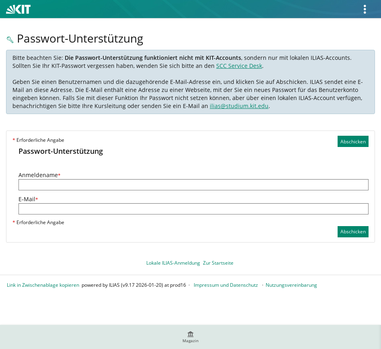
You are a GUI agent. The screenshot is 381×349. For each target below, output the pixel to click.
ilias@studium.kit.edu (239, 106)
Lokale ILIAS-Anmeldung (173, 262)
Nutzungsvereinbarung (291, 285)
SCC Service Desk (239, 65)
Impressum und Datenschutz (226, 285)
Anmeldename (39, 175)
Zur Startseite (218, 262)
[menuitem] (190, 337)
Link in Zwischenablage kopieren (43, 285)
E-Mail (28, 199)
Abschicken (353, 141)
